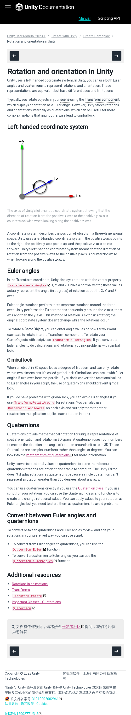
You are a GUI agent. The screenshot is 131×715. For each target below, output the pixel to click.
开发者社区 (71, 623)
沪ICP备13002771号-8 (21, 710)
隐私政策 (27, 700)
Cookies (42, 700)
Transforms (21, 587)
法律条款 (11, 700)
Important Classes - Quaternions (36, 599)
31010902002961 (45, 695)
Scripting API (109, 18)
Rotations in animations (30, 581)
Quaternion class (90, 486)
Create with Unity (64, 36)
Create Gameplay (96, 36)
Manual (85, 18)
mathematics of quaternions (48, 453)
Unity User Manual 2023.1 (26, 36)
